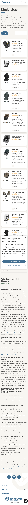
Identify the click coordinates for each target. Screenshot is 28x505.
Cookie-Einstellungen (14, 266)
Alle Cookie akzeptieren (14, 261)
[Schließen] (25, 238)
